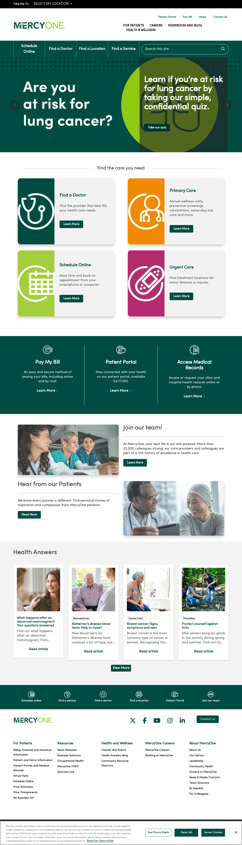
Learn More (71, 224)
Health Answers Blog (114, 755)
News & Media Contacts (204, 777)
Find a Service (123, 46)
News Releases (67, 750)
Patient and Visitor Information (33, 760)
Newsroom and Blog (185, 25)
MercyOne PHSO (68, 766)
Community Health (201, 766)
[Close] (236, 836)
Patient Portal (167, 17)
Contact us (207, 719)
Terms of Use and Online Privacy (101, 824)
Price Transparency (25, 792)
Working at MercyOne (159, 755)
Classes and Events (113, 750)
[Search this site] (185, 49)
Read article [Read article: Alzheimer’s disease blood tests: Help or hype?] (93, 612)
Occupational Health (70, 761)
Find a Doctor (61, 46)
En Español (196, 788)
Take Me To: (21, 4)
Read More (29, 514)
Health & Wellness (141, 30)
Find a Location (92, 46)
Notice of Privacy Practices (144, 824)
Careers (156, 25)
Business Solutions (69, 755)
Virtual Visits (20, 776)
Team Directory (199, 783)
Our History (196, 755)
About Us (195, 750)
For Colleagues (198, 794)
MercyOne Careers (157, 750)
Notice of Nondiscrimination (185, 824)
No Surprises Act (23, 798)
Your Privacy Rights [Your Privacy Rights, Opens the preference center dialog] (158, 836)
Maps (202, 17)
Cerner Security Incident (61, 824)
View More (121, 668)
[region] (121, 105)
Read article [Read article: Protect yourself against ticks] (203, 612)
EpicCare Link (65, 772)
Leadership (196, 761)
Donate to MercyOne (203, 772)
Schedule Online (29, 47)
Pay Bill (187, 17)
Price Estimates (23, 787)
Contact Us (220, 17)
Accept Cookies (213, 836)
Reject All (186, 836)
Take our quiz (157, 127)
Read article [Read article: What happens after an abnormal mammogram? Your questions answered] (38, 611)
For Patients (133, 25)
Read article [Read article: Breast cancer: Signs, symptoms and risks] (148, 612)
